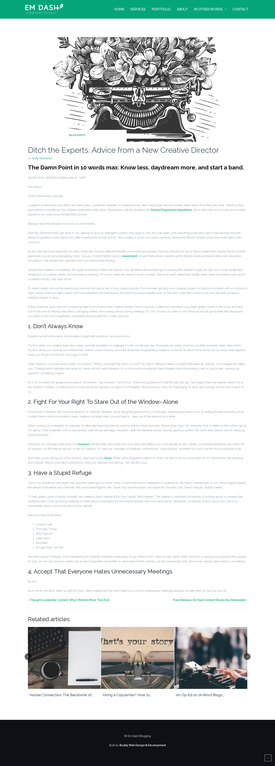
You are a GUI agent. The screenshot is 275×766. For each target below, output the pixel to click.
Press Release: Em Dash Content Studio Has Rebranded (209, 600)
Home (119, 9)
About (182, 9)
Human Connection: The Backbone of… (61, 695)
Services (137, 9)
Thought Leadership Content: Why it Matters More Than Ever (70, 600)
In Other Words (208, 9)
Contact (240, 9)
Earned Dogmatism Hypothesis (171, 209)
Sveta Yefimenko (42, 158)
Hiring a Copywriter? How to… (127, 695)
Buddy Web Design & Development (143, 745)
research (83, 444)
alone (108, 458)
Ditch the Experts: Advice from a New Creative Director (123, 149)
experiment (129, 256)
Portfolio (161, 9)
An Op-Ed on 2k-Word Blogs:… (200, 695)
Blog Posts (77, 135)
